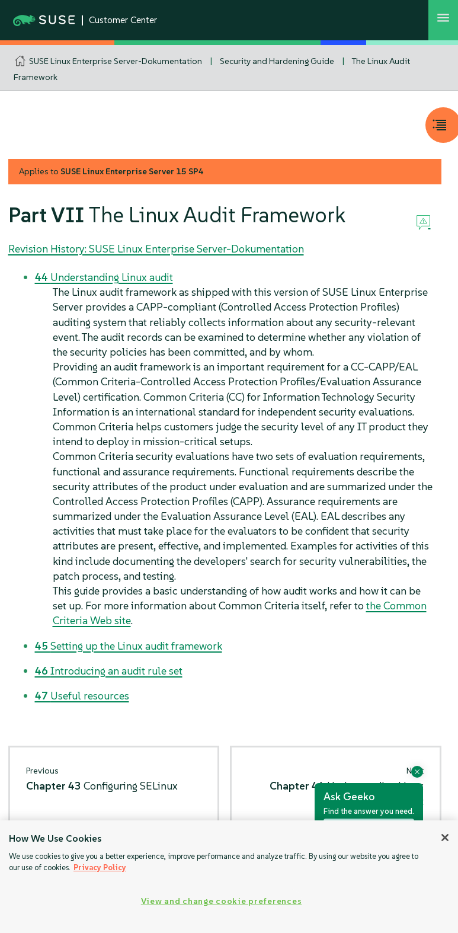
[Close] (445, 838)
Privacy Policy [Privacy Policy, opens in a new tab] (99, 867)
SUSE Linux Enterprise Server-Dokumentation (115, 61)
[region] (229, 876)
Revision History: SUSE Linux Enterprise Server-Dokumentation (156, 248)
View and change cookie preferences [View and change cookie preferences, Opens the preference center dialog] (221, 901)
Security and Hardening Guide (277, 61)
